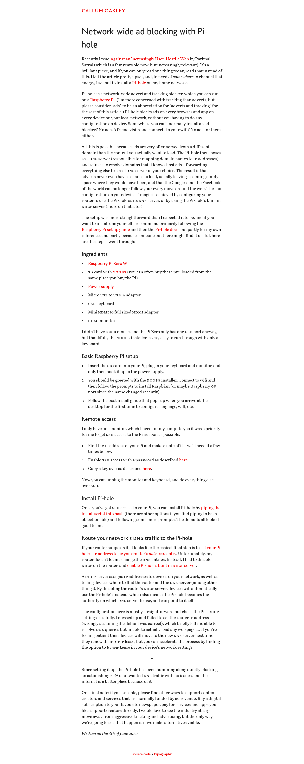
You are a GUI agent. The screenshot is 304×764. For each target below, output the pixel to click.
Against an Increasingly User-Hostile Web (150, 58)
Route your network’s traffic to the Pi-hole (137, 537)
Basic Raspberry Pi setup (110, 356)
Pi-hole (139, 82)
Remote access (99, 418)
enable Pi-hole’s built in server (161, 565)
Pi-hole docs (167, 229)
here (183, 460)
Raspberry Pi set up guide (106, 229)
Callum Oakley (103, 11)
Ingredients (95, 253)
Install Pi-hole (98, 498)
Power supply (101, 286)
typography (163, 754)
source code (141, 754)
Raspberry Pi (102, 99)
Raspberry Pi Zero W (107, 263)
